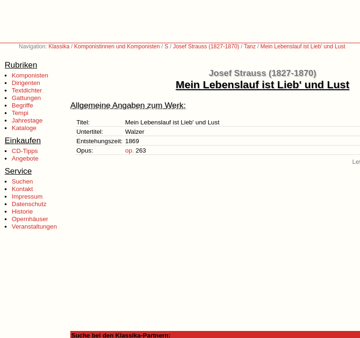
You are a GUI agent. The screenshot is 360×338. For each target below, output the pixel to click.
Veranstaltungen (34, 226)
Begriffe (22, 105)
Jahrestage (27, 120)
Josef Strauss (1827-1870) (206, 46)
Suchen (22, 181)
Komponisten (30, 75)
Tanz (249, 46)
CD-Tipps (25, 150)
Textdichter (27, 90)
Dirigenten (26, 82)
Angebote (25, 158)
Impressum (27, 196)
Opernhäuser (30, 219)
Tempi (20, 112)
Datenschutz (29, 203)
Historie (22, 211)
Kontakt (22, 188)
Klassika (58, 46)
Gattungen (26, 97)
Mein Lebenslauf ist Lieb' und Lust (303, 46)
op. (129, 150)
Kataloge (24, 127)
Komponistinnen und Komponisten (117, 46)
